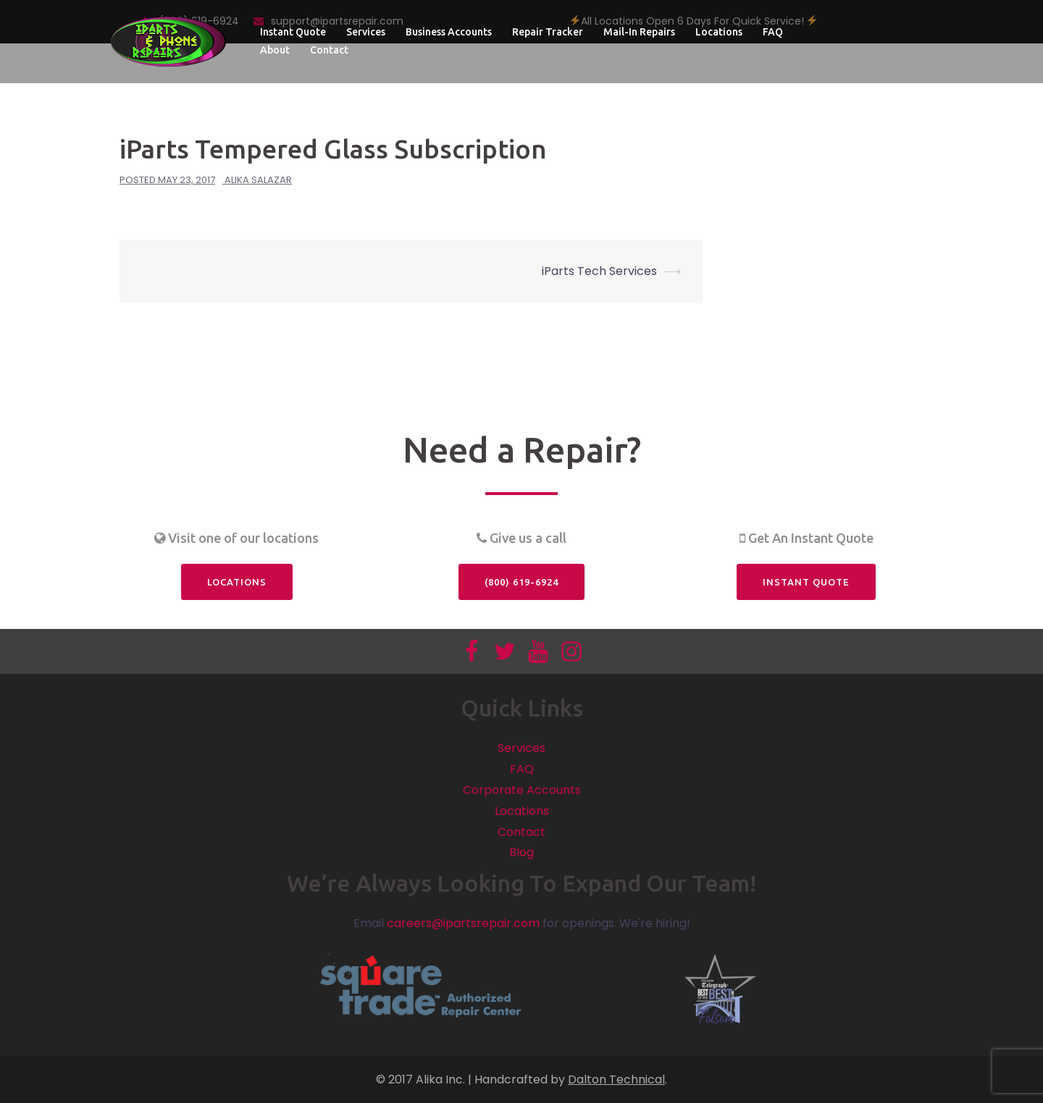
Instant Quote (293, 32)
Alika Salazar (258, 180)
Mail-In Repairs (639, 32)
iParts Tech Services (599, 271)
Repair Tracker (547, 32)
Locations (718, 32)
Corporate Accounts (522, 790)
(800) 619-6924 (521, 582)
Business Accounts (449, 32)
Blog (521, 852)
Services (365, 32)
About (275, 50)
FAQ (773, 32)
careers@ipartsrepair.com (463, 923)
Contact (329, 50)
